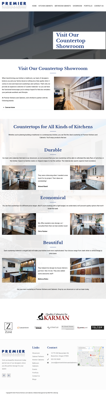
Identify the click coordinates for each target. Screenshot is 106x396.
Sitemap (55, 393)
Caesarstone (10, 107)
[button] (27, 107)
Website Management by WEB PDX (43, 393)
